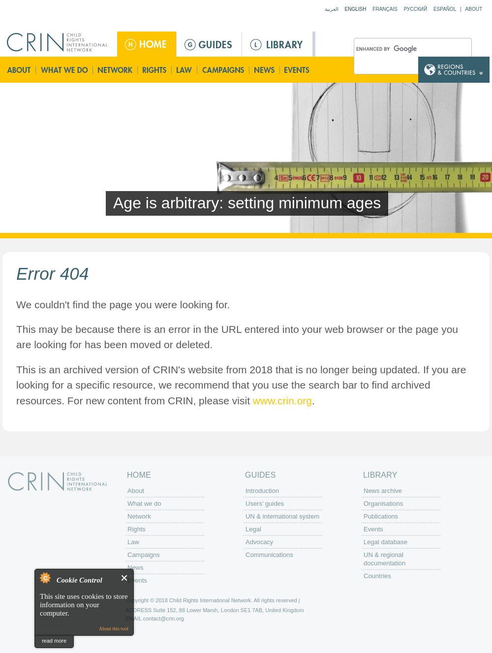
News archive (383, 490)
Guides (209, 44)
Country (454, 70)
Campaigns (223, 70)
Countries (377, 576)
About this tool (113, 628)
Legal (253, 529)
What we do (64, 70)
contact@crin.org (163, 618)
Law (184, 70)
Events (297, 70)
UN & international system (282, 516)
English (356, 9)
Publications (381, 516)
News (264, 70)
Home (146, 44)
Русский (415, 9)
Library (277, 44)
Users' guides (265, 503)
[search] (401, 50)
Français (385, 9)
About (473, 9)
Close (125, 578)
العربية (331, 9)
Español (445, 9)
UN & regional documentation (384, 559)
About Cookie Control (45, 577)
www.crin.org (282, 400)
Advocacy (259, 542)
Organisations (383, 503)
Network (115, 70)
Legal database (385, 542)
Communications (269, 554)
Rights (155, 70)
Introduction (262, 490)
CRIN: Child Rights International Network (57, 481)
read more (54, 641)
